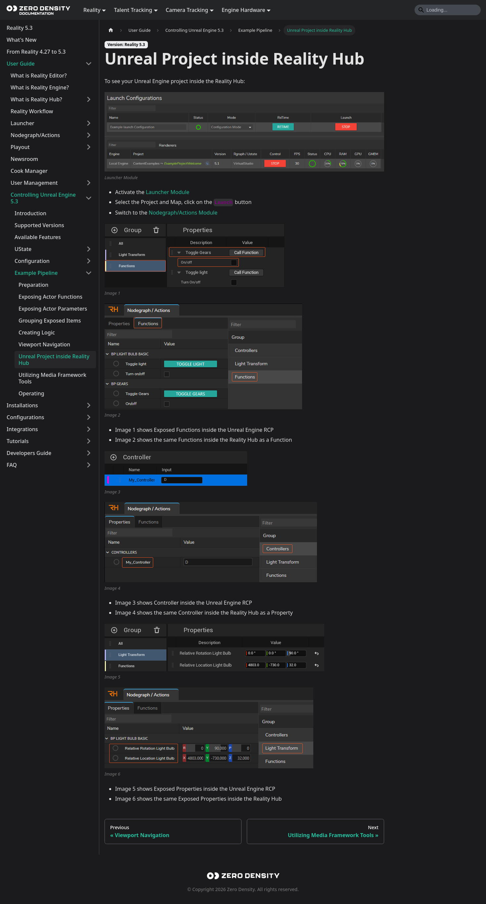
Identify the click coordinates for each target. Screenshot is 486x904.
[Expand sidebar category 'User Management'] (88, 182)
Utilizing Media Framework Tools (52, 378)
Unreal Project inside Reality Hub (54, 360)
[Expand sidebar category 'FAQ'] (88, 465)
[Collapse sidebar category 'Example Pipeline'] (88, 273)
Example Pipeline (36, 272)
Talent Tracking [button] (133, 10)
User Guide (21, 63)
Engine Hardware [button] (243, 10)
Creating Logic (37, 332)
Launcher (22, 123)
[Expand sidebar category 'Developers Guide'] (88, 453)
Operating (31, 393)
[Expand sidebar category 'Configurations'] (88, 417)
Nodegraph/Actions (35, 135)
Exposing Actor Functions (50, 296)
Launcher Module (168, 192)
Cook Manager (29, 171)
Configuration (32, 261)
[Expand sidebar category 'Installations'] (88, 405)
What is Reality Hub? (36, 99)
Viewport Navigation (44, 344)
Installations (22, 405)
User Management (34, 182)
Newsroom (24, 159)
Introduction (30, 213)
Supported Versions (39, 225)
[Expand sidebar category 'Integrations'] (88, 429)
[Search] (448, 10)
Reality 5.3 (19, 27)
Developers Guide (29, 453)
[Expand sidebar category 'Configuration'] (88, 261)
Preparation (33, 284)
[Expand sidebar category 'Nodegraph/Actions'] (88, 135)
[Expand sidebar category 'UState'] (88, 249)
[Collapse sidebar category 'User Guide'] (88, 63)
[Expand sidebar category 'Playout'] (88, 147)
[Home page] (111, 30)
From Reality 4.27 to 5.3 (36, 51)
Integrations (22, 429)
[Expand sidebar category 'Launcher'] (88, 123)
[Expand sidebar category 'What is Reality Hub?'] (88, 99)
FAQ (12, 465)
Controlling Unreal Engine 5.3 (43, 198)
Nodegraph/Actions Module (183, 212)
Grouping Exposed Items (50, 320)
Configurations (25, 417)
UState (23, 249)
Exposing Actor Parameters (53, 308)
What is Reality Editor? (39, 75)
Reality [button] (92, 10)
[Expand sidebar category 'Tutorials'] (88, 441)
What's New (21, 39)
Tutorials (17, 441)
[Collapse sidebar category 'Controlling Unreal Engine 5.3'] (88, 198)
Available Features (38, 237)
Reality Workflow (32, 111)
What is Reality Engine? (40, 87)
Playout (20, 147)
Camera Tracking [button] (187, 10)
